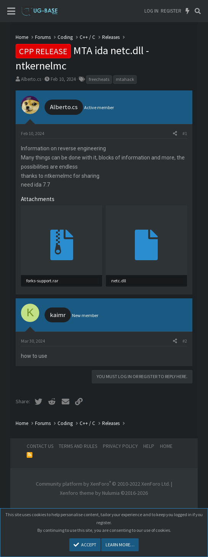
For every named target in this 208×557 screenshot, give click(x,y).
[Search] (197, 11)
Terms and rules (78, 446)
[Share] (175, 133)
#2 (184, 341)
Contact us (40, 446)
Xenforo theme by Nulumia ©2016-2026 (104, 492)
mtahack (125, 79)
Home (166, 446)
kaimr (58, 315)
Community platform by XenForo (103, 483)
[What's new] (187, 11)
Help (148, 446)
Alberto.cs (31, 79)
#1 (184, 133)
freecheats (99, 79)
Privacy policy (120, 446)
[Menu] (11, 11)
